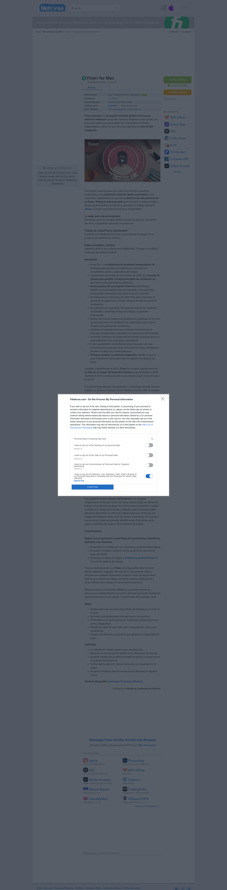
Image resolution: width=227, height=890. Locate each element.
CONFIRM (92, 487)
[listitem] (113, 438)
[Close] (163, 399)
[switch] (149, 445)
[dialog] (113, 445)
